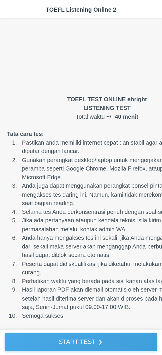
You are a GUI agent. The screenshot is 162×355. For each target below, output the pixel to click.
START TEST (77, 341)
